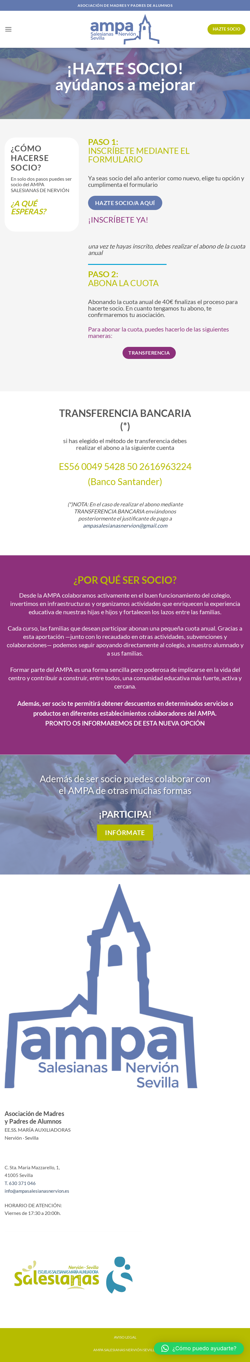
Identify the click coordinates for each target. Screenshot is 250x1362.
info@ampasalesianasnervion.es (37, 1191)
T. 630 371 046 (20, 1183)
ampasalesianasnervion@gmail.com (125, 525)
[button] (8, 29)
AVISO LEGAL (125, 1337)
